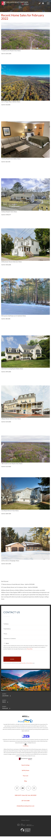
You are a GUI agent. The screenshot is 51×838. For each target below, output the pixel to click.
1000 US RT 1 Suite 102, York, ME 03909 (25, 797)
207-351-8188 (25, 802)
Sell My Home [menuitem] (25, 772)
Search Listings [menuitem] (25, 766)
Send (13, 660)
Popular (5, 710)
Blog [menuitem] (25, 782)
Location (5, 697)
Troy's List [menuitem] (25, 777)
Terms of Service (30, 664)
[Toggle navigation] (47, 4)
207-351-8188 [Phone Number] (38, 4)
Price (4, 703)
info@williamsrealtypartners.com (25, 807)
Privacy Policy (29, 650)
